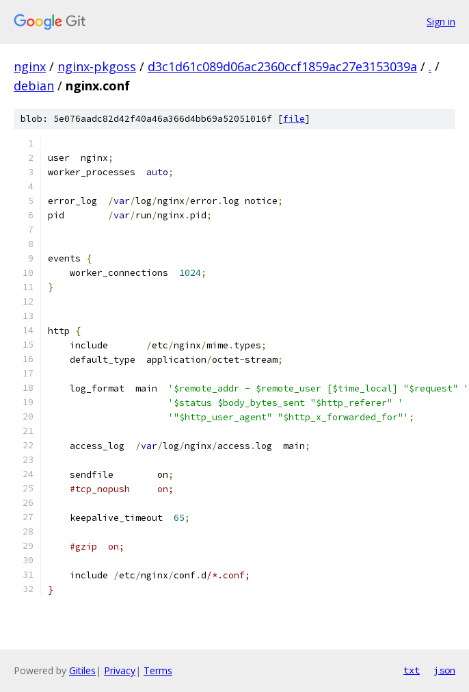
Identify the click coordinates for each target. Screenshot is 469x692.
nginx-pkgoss (96, 66)
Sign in (441, 21)
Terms (158, 670)
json (444, 670)
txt (411, 670)
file (294, 119)
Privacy (119, 670)
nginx (30, 66)
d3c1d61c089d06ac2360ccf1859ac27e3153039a (282, 66)
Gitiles (82, 670)
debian (34, 85)
